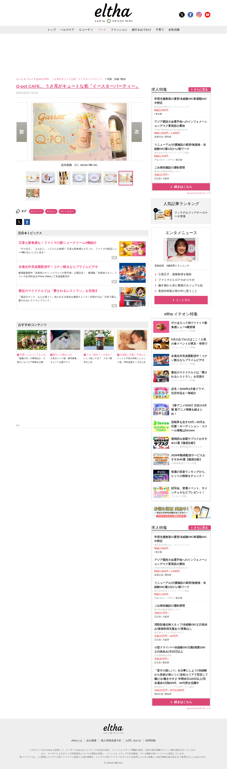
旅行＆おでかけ (141, 29)
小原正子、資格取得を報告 (175, 274)
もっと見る (183, 299)
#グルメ (51, 211)
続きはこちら (183, 186)
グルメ (30, 79)
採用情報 (150, 740)
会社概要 (91, 740)
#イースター (67, 211)
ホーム (20, 79)
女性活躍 (173, 29)
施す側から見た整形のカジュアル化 (180, 285)
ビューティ (86, 29)
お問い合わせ (133, 740)
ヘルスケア (67, 29)
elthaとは (76, 740)
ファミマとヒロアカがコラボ (176, 279)
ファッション (119, 29)
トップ (52, 29)
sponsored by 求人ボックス (199, 193)
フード (102, 29)
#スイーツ (36, 211)
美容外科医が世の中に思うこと (177, 290)
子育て (160, 29)
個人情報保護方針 (111, 740)
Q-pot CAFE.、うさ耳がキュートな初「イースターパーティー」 (70, 79)
